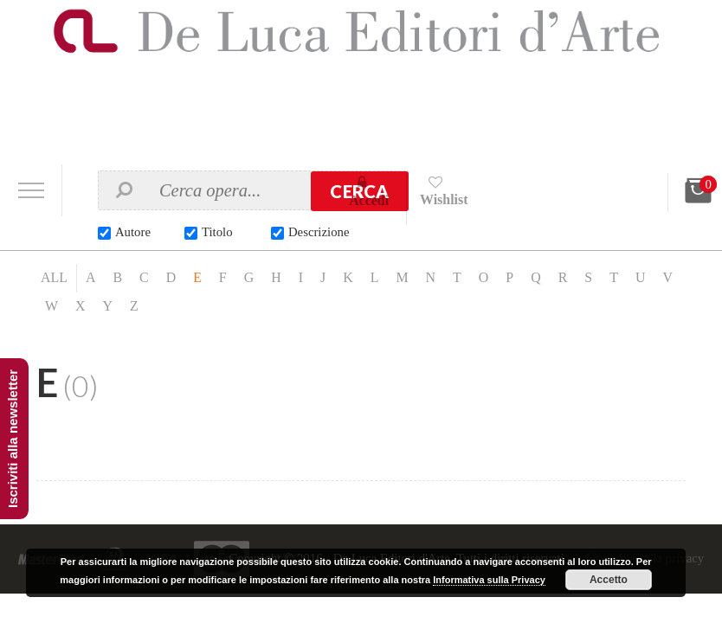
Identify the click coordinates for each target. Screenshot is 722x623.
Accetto (609, 580)
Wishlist (445, 199)
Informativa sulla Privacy (489, 580)
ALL (54, 278)
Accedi (369, 200)
